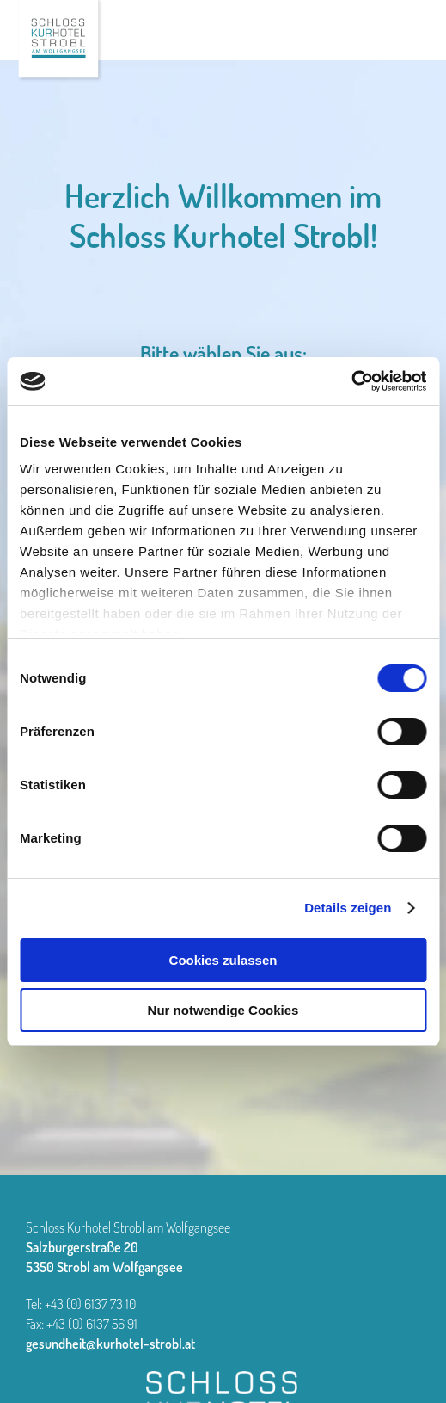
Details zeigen (347, 907)
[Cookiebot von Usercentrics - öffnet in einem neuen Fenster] (351, 381)
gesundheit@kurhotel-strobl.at (110, 1343)
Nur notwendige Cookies (223, 1010)
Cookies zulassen (223, 960)
